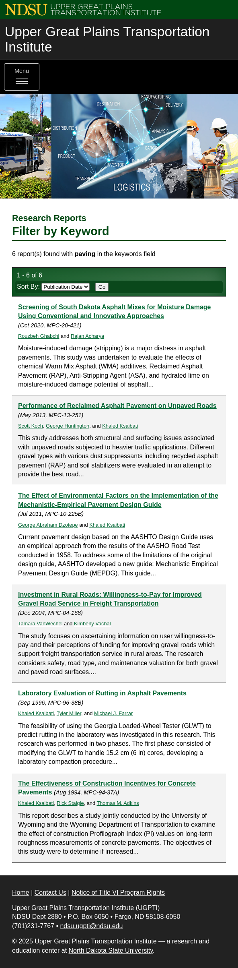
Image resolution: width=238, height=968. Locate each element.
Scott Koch (30, 426)
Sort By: (53, 286)
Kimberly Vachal (92, 624)
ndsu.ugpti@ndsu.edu (91, 925)
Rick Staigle (70, 803)
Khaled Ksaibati (120, 426)
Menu (21, 77)
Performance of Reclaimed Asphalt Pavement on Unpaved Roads (117, 405)
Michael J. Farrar (113, 713)
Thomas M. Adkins (117, 803)
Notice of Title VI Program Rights (118, 892)
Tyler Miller (69, 713)
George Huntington (67, 426)
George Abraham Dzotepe (48, 525)
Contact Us (50, 892)
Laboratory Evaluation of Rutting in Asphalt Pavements (102, 693)
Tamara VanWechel (40, 624)
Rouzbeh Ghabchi (38, 336)
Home (20, 892)
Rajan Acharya (87, 336)
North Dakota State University (111, 950)
